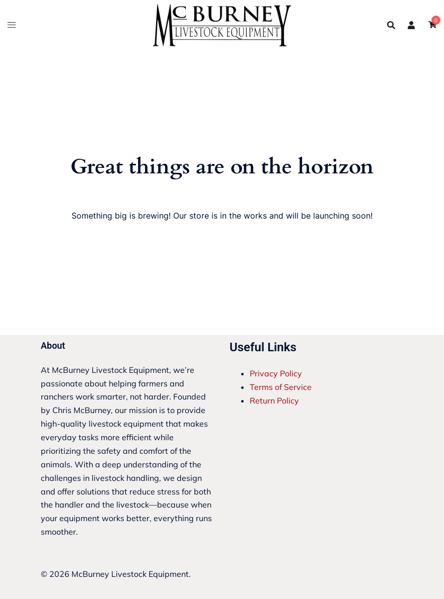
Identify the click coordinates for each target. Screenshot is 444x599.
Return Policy (274, 400)
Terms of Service (281, 387)
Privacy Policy (276, 373)
